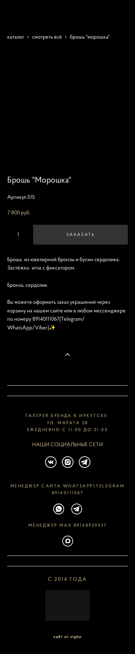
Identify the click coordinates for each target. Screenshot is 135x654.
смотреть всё (47, 37)
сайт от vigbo (67, 637)
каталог (15, 37)
